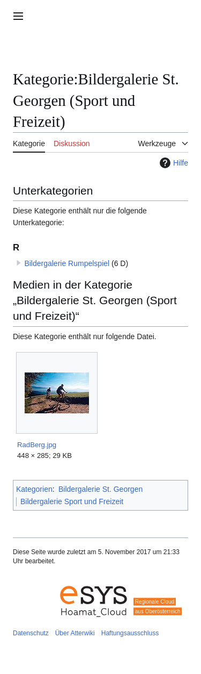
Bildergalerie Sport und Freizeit (71, 501)
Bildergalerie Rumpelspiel (66, 263)
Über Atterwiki (75, 633)
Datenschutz (31, 633)
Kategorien (34, 489)
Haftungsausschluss (130, 633)
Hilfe (172, 162)
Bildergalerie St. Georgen (100, 489)
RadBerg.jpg (36, 445)
